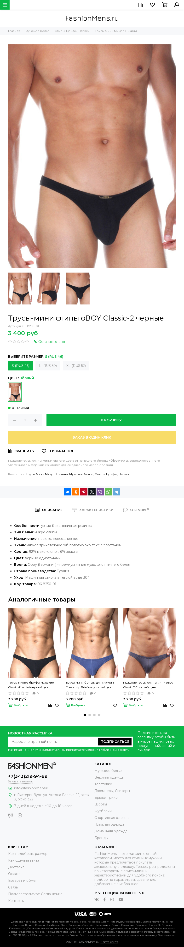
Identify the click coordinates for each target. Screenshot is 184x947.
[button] (85, 715)
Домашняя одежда (110, 831)
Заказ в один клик (92, 437)
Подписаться (115, 741)
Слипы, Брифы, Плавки (112, 474)
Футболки (103, 811)
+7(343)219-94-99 (27, 776)
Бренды (101, 838)
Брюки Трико (106, 797)
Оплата (14, 874)
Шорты (100, 804)
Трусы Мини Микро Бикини (47, 474)
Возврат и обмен (23, 880)
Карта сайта (109, 942)
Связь (13, 887)
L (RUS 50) (48, 365)
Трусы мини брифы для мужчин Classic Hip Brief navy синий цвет (90, 685)
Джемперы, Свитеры (112, 791)
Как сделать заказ (23, 860)
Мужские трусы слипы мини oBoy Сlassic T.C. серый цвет (148, 685)
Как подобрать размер (27, 854)
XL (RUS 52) (76, 365)
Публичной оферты (114, 749)
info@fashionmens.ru (32, 788)
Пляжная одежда (109, 824)
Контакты (16, 901)
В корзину (111, 420)
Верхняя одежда (109, 777)
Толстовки (103, 784)
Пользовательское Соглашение (35, 894)
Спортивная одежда (112, 818)
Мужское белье (81, 474)
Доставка (16, 867)
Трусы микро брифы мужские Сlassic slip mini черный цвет (31, 685)
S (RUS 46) (20, 365)
